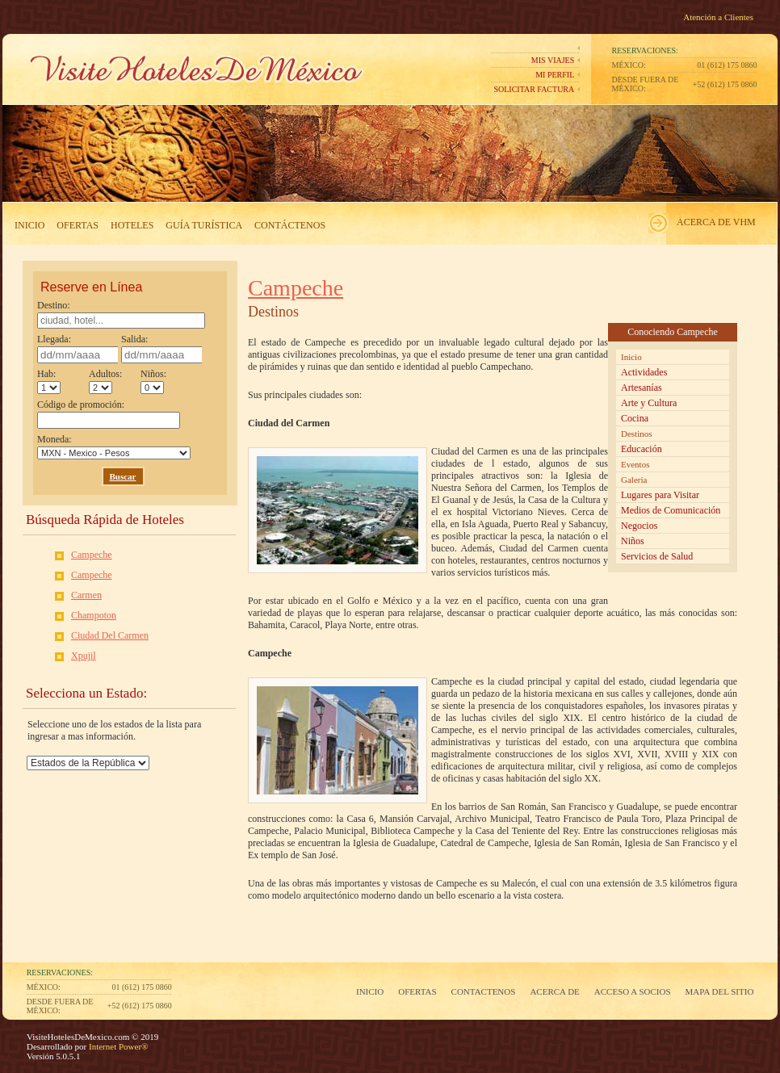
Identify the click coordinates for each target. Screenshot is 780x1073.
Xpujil (83, 655)
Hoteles (132, 225)
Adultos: (105, 381)
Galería (634, 479)
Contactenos (483, 991)
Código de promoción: (108, 414)
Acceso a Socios (632, 991)
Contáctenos (289, 225)
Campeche (91, 554)
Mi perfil (554, 74)
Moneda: (114, 446)
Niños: (153, 381)
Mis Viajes (552, 60)
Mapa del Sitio (720, 991)
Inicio (29, 225)
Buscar (123, 476)
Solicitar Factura (533, 89)
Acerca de (554, 991)
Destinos (636, 433)
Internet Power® (117, 1046)
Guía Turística (204, 225)
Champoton (93, 615)
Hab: (49, 381)
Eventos (635, 464)
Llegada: (77, 348)
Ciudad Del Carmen (110, 635)
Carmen (86, 595)
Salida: (161, 348)
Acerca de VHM (716, 222)
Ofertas (78, 225)
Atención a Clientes (718, 17)
